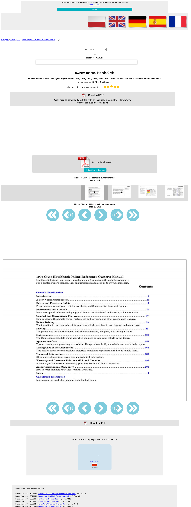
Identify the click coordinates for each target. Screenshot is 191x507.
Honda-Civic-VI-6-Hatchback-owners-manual (38, 40)
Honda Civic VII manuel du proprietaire (52, 504)
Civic (18, 40)
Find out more (94, 4)
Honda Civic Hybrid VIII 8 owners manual (53, 496)
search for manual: (94, 57)
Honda (12, 40)
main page (5, 40)
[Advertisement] (92, 130)
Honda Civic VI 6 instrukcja (48, 501)
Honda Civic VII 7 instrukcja (48, 499)
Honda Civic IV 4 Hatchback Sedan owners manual (57, 494)
